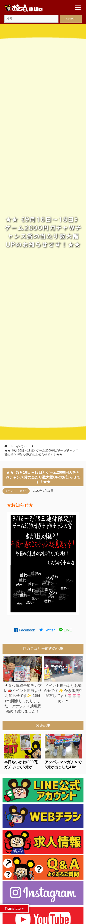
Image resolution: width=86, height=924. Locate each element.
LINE (65, 630)
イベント (10, 490)
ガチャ (23, 490)
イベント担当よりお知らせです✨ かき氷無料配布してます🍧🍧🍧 (63, 691)
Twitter (47, 630)
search (70, 18)
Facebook (24, 630)
